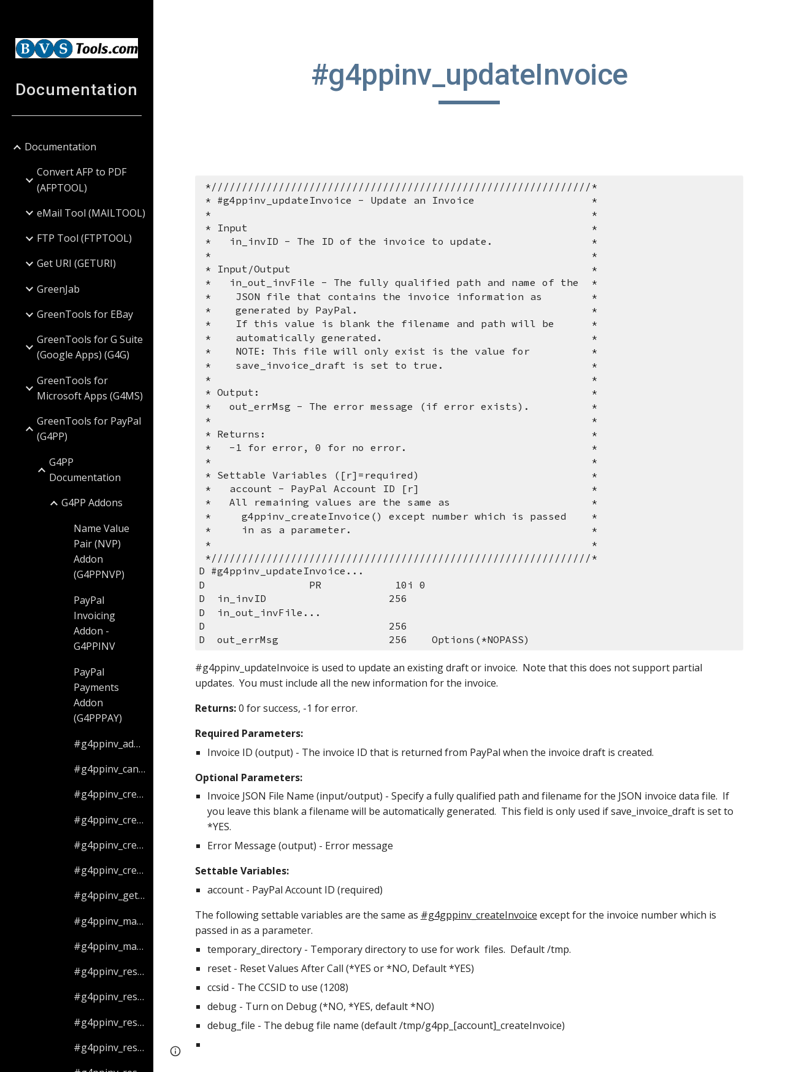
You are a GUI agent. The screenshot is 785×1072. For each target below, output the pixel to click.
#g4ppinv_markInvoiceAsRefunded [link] (109, 946)
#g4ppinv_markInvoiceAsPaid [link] (109, 921)
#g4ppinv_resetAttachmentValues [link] (109, 971)
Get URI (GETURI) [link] (76, 263)
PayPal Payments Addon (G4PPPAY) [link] (98, 695)
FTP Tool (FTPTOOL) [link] (84, 238)
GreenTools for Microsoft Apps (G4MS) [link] (90, 388)
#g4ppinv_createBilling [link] (109, 820)
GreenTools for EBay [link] (85, 314)
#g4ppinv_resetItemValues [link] (109, 1047)
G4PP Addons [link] (92, 502)
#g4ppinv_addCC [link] (109, 743)
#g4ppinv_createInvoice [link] (109, 845)
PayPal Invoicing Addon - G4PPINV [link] (94, 623)
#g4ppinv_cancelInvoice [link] (109, 769)
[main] (469, 80)
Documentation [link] (60, 146)
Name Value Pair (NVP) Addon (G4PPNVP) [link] (101, 552)
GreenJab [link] (58, 289)
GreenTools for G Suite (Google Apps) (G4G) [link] (90, 347)
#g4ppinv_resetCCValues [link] (109, 1022)
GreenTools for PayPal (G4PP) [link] (89, 428)
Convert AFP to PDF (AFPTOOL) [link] (81, 179)
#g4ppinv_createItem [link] (109, 870)
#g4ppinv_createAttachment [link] (109, 794)
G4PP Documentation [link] (85, 469)
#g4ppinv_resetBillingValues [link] (109, 996)
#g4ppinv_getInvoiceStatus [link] (109, 895)
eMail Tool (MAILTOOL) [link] (91, 213)
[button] (770, 17)
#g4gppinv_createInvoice (479, 915)
